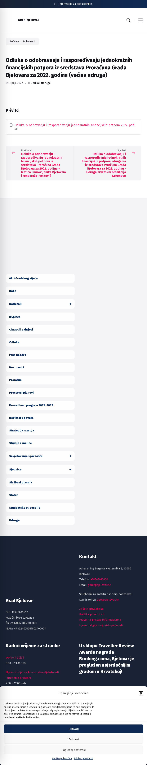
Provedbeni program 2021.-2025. (31, 405)
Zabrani (74, 743)
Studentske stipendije (24, 507)
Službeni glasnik (20, 482)
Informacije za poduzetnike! (75, 4)
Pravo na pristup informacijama (100, 619)
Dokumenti (29, 41)
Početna (14, 41)
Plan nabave (17, 355)
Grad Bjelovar (28, 20)
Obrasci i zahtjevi (21, 329)
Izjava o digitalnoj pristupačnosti (101, 625)
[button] (141, 697)
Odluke (35, 83)
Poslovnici (16, 367)
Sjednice (15, 469)
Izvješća (14, 317)
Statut (13, 495)
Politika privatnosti (83, 762)
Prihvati (74, 732)
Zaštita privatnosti (91, 609)
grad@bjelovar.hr (99, 585)
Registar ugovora (21, 418)
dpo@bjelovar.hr (108, 599)
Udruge (46, 83)
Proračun (15, 380)
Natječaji (15, 304)
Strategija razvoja (21, 430)
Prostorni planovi (21, 392)
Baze (12, 291)
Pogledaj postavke (73, 753)
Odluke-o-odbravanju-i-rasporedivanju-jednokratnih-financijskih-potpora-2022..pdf (75, 125)
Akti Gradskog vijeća (23, 278)
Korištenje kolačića (62, 762)
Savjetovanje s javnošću (25, 456)
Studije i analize (20, 443)
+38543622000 (99, 579)
